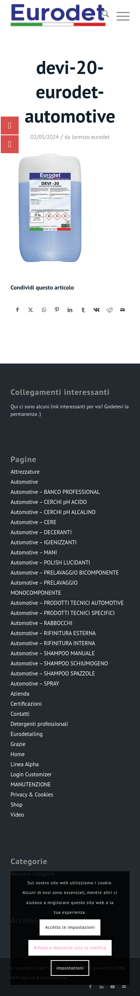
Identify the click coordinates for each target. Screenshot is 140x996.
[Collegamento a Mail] (124, 986)
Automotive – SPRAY (34, 683)
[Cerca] (101, 15)
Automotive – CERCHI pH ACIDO (48, 501)
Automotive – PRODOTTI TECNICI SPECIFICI (62, 612)
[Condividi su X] (30, 310)
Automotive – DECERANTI (41, 532)
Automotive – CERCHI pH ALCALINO (53, 512)
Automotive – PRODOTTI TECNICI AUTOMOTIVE (67, 602)
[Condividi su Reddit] (109, 310)
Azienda (19, 693)
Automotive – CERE (33, 522)
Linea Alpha (24, 764)
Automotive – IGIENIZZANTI (43, 542)
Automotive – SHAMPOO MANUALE (52, 653)
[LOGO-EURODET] (58, 15)
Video (17, 814)
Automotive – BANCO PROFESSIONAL (55, 491)
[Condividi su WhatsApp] (44, 310)
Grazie (17, 744)
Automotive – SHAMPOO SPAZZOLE (52, 673)
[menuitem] (101, 15)
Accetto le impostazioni (70, 927)
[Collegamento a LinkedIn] (101, 986)
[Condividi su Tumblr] (83, 310)
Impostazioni (70, 968)
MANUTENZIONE (30, 784)
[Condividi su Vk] (96, 310)
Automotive (24, 481)
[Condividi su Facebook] (17, 310)
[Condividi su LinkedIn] (70, 310)
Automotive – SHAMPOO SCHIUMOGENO (59, 663)
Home (17, 754)
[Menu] (119, 15)
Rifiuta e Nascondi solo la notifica (70, 947)
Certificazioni (26, 703)
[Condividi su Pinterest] (57, 310)
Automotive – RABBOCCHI (41, 623)
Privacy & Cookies (31, 794)
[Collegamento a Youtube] (112, 986)
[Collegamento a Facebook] (90, 986)
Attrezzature (25, 471)
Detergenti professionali (39, 723)
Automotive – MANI (33, 552)
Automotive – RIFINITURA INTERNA (52, 643)
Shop (16, 804)
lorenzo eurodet (90, 136)
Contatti (19, 713)
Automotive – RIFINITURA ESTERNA (53, 633)
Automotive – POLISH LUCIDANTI (50, 562)
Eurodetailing (26, 733)
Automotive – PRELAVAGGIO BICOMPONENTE (64, 572)
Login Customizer (31, 774)
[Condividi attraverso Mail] (122, 310)
